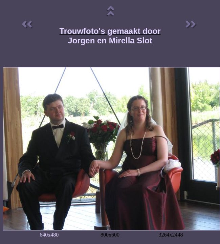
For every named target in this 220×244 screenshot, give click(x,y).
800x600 (110, 235)
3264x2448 (171, 235)
